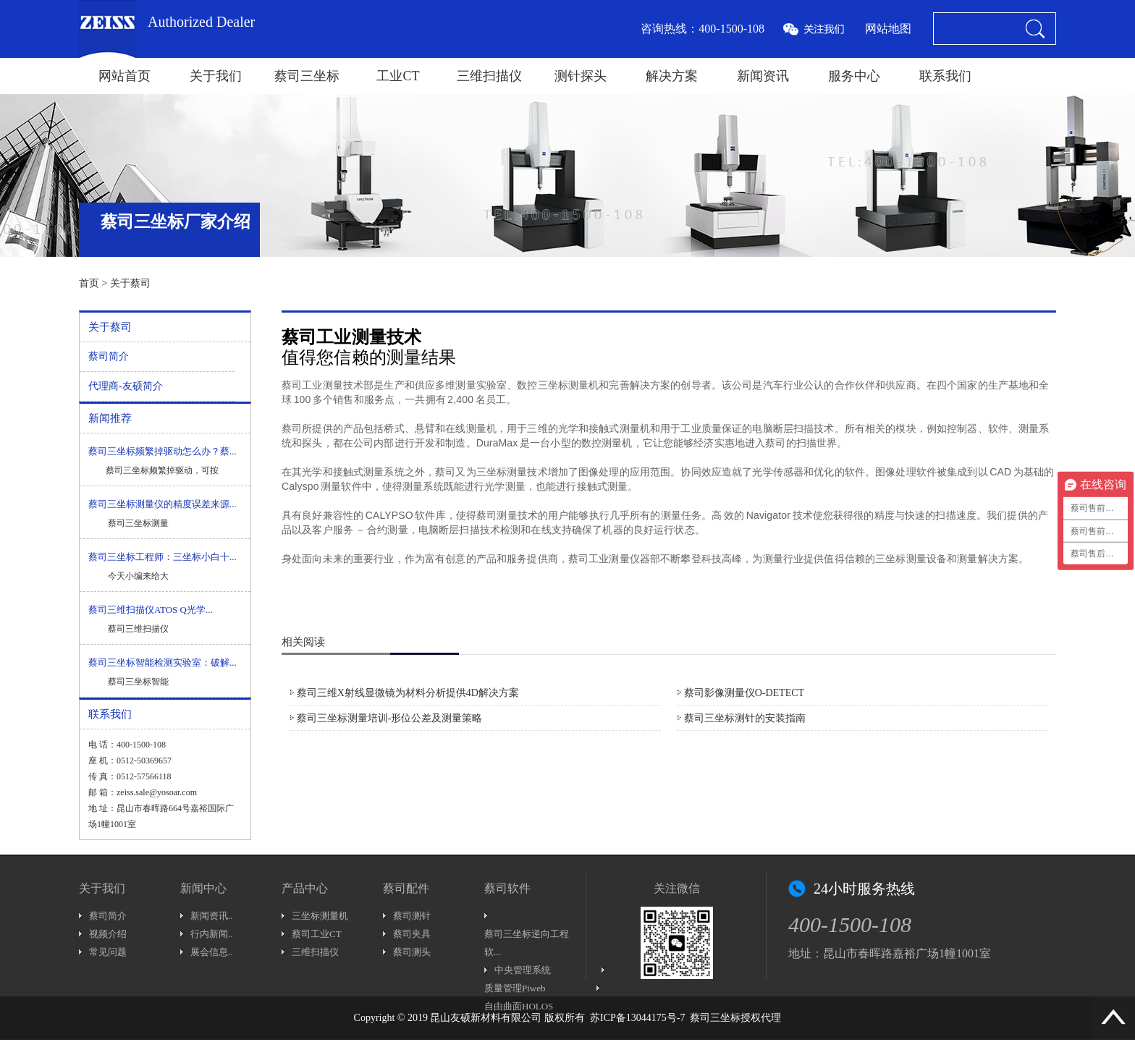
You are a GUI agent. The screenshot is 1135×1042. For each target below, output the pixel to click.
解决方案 (672, 76)
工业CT (397, 76)
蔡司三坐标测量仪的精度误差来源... (162, 504)
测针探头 (580, 76)
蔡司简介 (108, 356)
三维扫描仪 (489, 76)
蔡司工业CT (317, 933)
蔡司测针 (412, 915)
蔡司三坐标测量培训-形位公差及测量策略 (390, 718)
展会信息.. (211, 951)
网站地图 (888, 28)
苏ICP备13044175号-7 (637, 1017)
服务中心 (854, 76)
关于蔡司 (130, 283)
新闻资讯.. (211, 915)
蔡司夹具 (412, 933)
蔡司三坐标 (306, 76)
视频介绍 (108, 933)
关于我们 (216, 76)
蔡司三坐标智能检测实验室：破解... (162, 662)
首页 (89, 283)
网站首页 (124, 76)
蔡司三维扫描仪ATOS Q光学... (150, 609)
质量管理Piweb (515, 988)
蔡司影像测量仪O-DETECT (744, 692)
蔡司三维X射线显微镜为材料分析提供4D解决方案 (408, 692)
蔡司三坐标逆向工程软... (526, 942)
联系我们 (945, 76)
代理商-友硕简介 (125, 386)
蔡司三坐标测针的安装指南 (745, 718)
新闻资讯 (763, 76)
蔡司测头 (412, 951)
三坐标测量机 (320, 915)
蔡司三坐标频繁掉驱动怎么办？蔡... (162, 451)
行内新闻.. (211, 933)
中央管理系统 (522, 970)
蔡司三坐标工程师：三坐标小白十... (162, 556)
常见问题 (108, 951)
